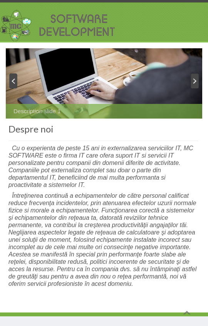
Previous (12, 80)
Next (195, 80)
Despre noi (31, 128)
